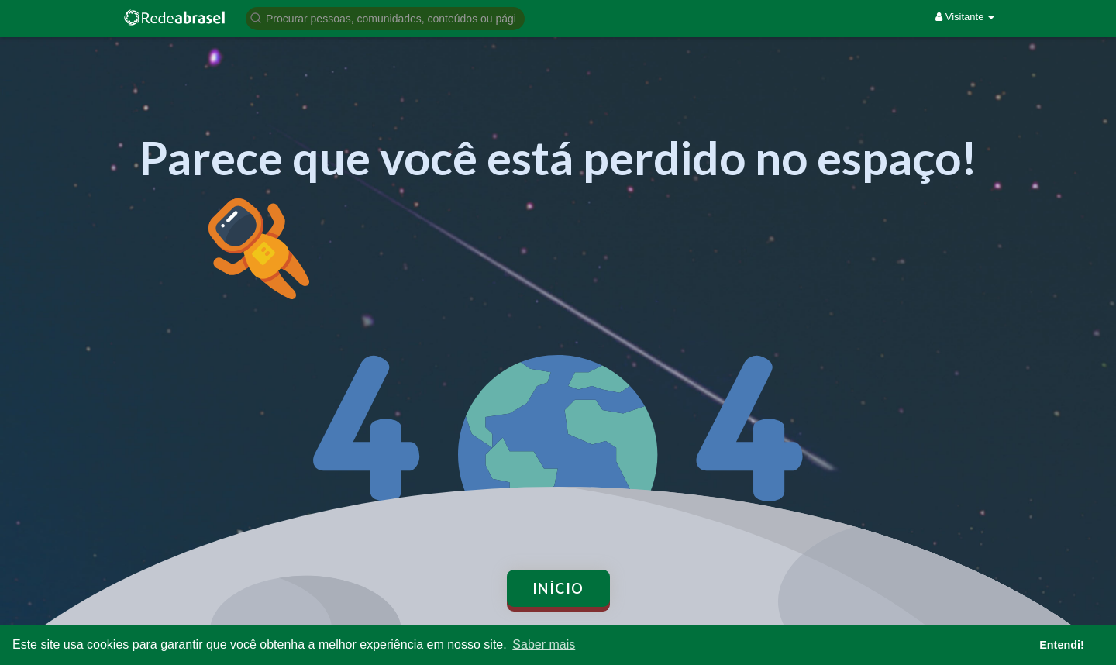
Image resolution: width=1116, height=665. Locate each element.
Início (558, 588)
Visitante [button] (964, 16)
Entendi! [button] (1061, 645)
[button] (385, 17)
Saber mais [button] (543, 644)
